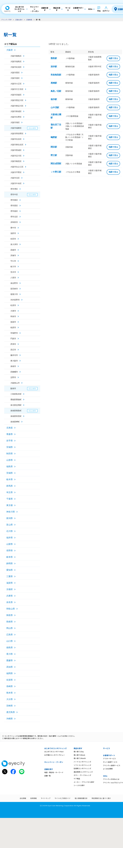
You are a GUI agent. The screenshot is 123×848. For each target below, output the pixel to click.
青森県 (9, 434)
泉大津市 (14, 244)
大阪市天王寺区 (16, 89)
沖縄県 (9, 719)
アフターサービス (109, 758)
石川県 (9, 531)
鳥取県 (9, 615)
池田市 (13, 233)
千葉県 (9, 499)
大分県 (9, 699)
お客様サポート (109, 755)
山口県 (9, 641)
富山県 (9, 525)
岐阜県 (9, 557)
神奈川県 (10, 512)
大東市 (13, 311)
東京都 (9, 505)
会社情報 (23, 798)
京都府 (9, 589)
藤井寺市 (14, 355)
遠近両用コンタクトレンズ (83, 772)
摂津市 (13, 344)
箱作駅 (54, 99)
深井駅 (54, 66)
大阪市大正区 (16, 84)
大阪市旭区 (15, 122)
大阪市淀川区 (16, 156)
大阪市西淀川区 (16, 100)
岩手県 (9, 441)
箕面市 (13, 322)
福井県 (9, 537)
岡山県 (9, 628)
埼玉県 (9, 492)
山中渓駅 (55, 107)
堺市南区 (14, 211)
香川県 (9, 654)
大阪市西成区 (16, 150)
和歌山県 (10, 609)
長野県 (9, 550)
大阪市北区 (15, 178)
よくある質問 (108, 769)
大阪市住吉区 (16, 139)
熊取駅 (54, 58)
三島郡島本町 (16, 394)
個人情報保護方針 (81, 798)
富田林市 (14, 289)
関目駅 (54, 147)
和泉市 (13, 316)
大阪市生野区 (16, 117)
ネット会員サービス (110, 762)
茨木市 (13, 272)
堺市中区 (14, 194)
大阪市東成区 (16, 111)
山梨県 (9, 544)
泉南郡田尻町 (16, 416)
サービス (106, 748)
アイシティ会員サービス (111, 765)
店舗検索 (29, 19)
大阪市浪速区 (16, 95)
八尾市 (13, 278)
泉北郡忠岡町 (16, 405)
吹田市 (13, 239)
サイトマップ (45, 798)
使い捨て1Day (79, 751)
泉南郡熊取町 (16, 411)
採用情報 (33, 798)
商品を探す (78, 748)
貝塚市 (13, 255)
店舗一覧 (47, 776)
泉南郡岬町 (15, 422)
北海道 (9, 428)
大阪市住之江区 (16, 167)
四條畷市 (14, 372)
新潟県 (9, 518)
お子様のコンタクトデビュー (54, 755)
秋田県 (9, 453)
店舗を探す (19, 19)
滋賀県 (9, 583)
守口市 (13, 261)
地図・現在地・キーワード (53, 772)
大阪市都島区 (16, 56)
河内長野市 (15, 300)
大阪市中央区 (16, 183)
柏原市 (13, 327)
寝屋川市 (14, 294)
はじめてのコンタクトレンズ (55, 748)
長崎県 (9, 686)
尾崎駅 (54, 83)
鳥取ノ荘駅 (56, 91)
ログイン (106, 10)
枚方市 (13, 266)
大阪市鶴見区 (16, 161)
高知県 (9, 667)
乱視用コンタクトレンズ (82, 768)
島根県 (9, 622)
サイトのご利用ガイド (62, 798)
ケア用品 (77, 778)
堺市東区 (14, 200)
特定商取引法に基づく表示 (101, 798)
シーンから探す (79, 785)
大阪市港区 (15, 78)
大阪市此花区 (16, 67)
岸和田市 (14, 222)
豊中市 (13, 228)
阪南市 (13, 388)
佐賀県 (9, 680)
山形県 (9, 460)
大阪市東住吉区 (16, 145)
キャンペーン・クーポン (53, 762)
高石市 (13, 350)
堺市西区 (14, 206)
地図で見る (113, 58)
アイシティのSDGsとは (111, 779)
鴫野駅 (54, 137)
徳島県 (9, 647)
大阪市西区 (15, 73)
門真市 (13, 339)
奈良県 (9, 602)
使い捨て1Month (80, 758)
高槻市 (13, 250)
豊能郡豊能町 (16, 399)
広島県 (9, 634)
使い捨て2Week (79, 755)
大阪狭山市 (15, 383)
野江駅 (54, 155)
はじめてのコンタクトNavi (53, 751)
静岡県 (9, 563)
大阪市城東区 (16, 128)
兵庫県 (9, 596)
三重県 (9, 576)
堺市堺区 (14, 189)
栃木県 (9, 479)
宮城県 (9, 447)
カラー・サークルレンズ (82, 775)
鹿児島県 (10, 712)
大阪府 (9, 50)
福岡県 (9, 673)
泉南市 (13, 366)
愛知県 (9, 570)
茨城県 (9, 473)
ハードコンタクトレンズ (82, 762)
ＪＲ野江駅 (56, 172)
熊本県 (9, 693)
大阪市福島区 (16, 61)
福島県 (9, 466)
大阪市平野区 (16, 172)
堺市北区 (14, 217)
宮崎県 (9, 706)
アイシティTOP (6, 19)
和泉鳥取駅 (56, 75)
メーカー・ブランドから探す (84, 782)
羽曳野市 (14, 333)
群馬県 (9, 486)
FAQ (99, 10)
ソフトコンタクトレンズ (82, 765)
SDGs (105, 776)
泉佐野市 (14, 283)
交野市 (13, 377)
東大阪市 (14, 361)
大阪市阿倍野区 (16, 133)
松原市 (13, 305)
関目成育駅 (56, 163)
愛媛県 (9, 660)
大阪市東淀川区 (16, 106)
